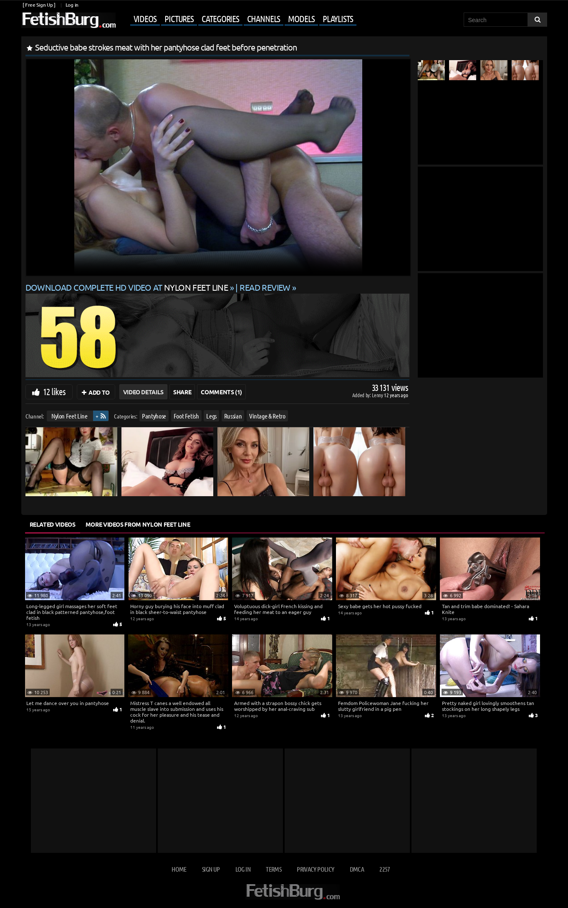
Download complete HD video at (127, 287)
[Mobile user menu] (237, 19)
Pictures (179, 18)
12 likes (54, 391)
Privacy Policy (315, 869)
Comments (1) (221, 392)
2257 (384, 869)
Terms (273, 869)
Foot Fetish (186, 416)
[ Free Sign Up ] (39, 4)
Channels (263, 18)
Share (182, 392)
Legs (211, 416)
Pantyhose (154, 416)
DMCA (357, 869)
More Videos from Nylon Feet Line (138, 524)
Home (179, 869)
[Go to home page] (68, 20)
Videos (145, 18)
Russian (233, 416)
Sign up (211, 869)
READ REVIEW (265, 287)
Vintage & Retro (267, 416)
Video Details (143, 392)
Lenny (378, 394)
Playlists (338, 18)
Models (301, 18)
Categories (220, 18)
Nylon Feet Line (69, 416)
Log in (72, 4)
